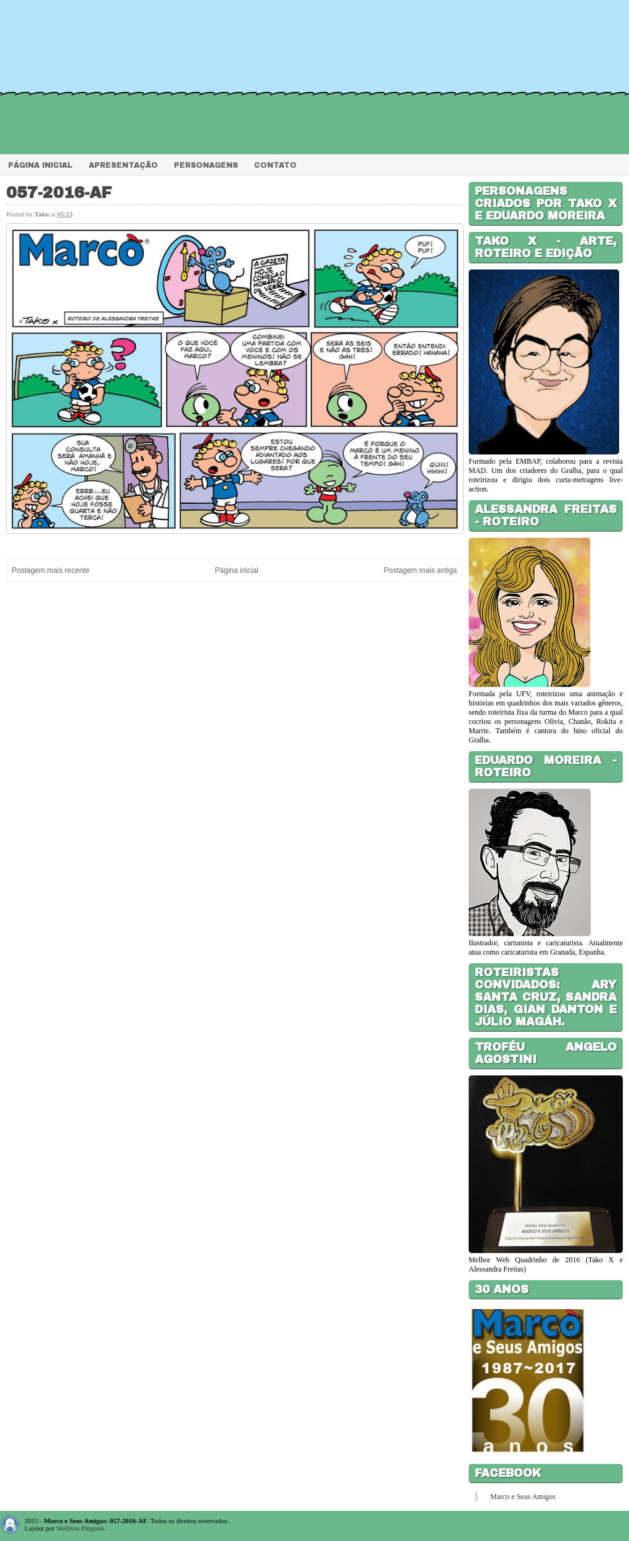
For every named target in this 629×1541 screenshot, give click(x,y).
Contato (275, 165)
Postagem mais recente (50, 570)
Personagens (206, 165)
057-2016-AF (59, 192)
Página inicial (236, 570)
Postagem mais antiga (420, 570)
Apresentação (123, 165)
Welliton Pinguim (80, 1528)
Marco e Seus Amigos (523, 1496)
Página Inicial (40, 165)
